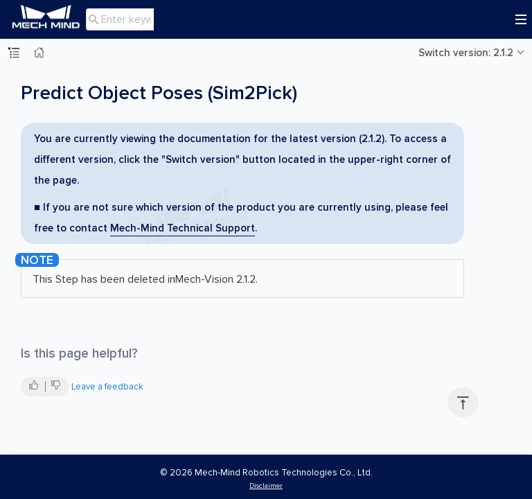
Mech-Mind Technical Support (182, 228)
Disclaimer (266, 485)
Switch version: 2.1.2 (465, 52)
